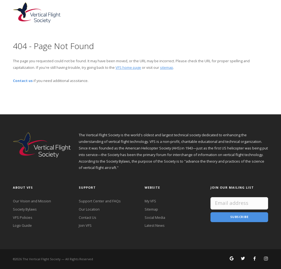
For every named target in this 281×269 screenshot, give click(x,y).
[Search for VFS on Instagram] (266, 258)
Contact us (23, 80)
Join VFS (85, 225)
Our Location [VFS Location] (89, 209)
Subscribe (239, 217)
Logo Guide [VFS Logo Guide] (22, 225)
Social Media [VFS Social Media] (155, 217)
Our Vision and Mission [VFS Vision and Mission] (32, 201)
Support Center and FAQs (100, 201)
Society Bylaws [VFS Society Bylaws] (25, 209)
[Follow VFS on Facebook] (254, 258)
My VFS (150, 201)
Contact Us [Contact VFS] (87, 217)
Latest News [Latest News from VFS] (155, 225)
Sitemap (151, 209)
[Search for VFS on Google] (232, 258)
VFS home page (128, 67)
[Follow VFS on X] (243, 258)
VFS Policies (22, 217)
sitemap (166, 67)
